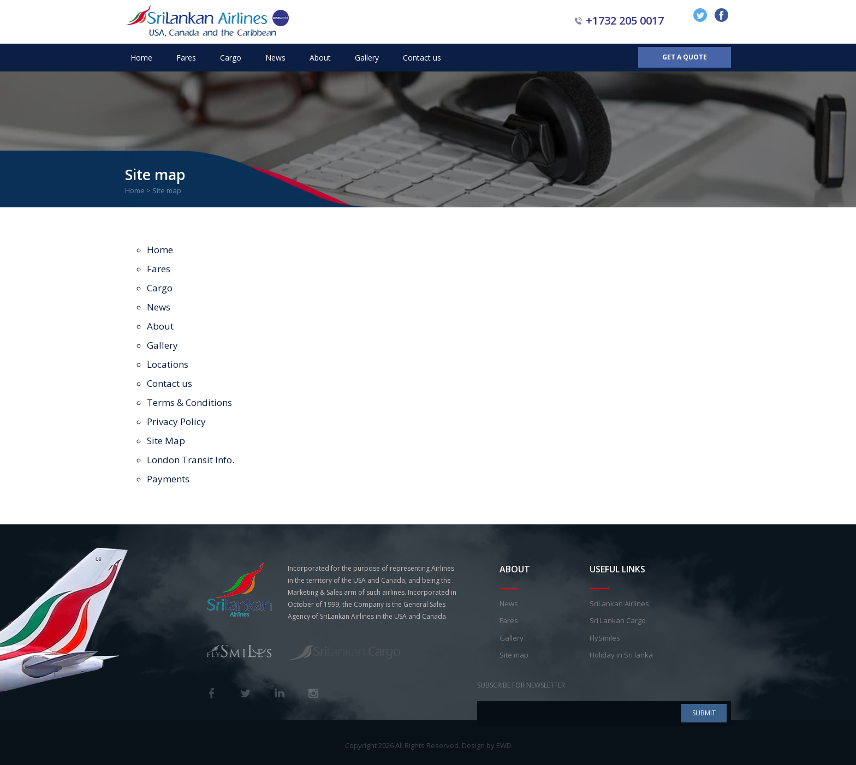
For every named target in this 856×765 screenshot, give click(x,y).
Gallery (367, 57)
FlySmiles (605, 638)
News (275, 57)
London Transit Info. (190, 459)
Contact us (422, 57)
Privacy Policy (176, 421)
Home (141, 57)
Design (473, 745)
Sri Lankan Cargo (618, 620)
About (320, 57)
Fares (186, 57)
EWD (504, 745)
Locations (167, 364)
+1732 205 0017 (625, 20)
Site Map (166, 440)
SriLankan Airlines (619, 603)
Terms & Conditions (189, 402)
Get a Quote (684, 57)
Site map (514, 655)
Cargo (230, 57)
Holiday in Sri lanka (621, 655)
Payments (168, 479)
